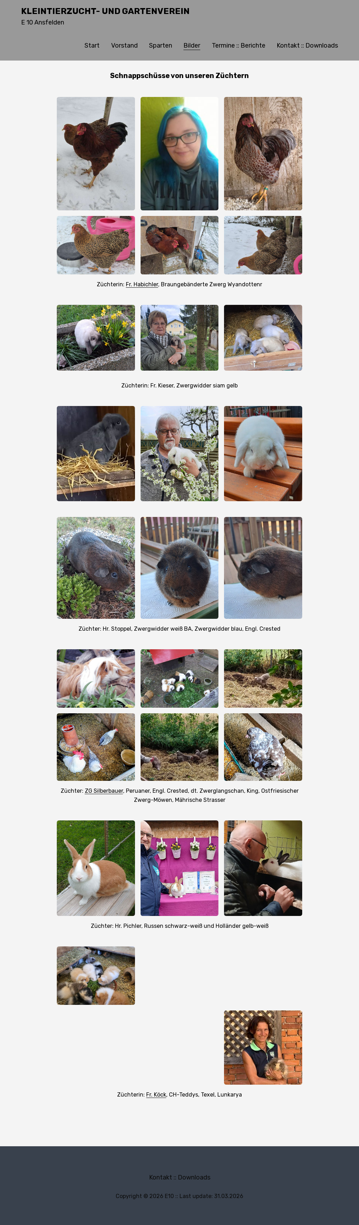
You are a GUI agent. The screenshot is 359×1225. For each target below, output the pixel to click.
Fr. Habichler (142, 284)
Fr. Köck (156, 1094)
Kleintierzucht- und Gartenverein (105, 11)
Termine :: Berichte (238, 45)
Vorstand (124, 45)
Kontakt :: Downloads (307, 45)
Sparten (160, 45)
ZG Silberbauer (104, 791)
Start (92, 45)
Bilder (191, 45)
